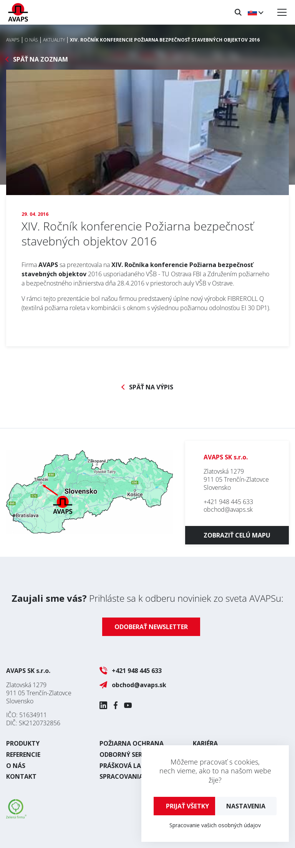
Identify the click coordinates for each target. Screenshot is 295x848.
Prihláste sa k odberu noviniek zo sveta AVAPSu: (147, 598)
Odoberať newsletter (151, 627)
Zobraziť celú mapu (237, 535)
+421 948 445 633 (228, 501)
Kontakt (21, 776)
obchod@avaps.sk (228, 509)
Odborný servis (125, 754)
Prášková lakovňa (131, 765)
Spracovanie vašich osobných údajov (215, 825)
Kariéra (205, 743)
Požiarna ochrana (131, 743)
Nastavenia (245, 806)
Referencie (23, 754)
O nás (15, 765)
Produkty (23, 743)
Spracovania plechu (134, 776)
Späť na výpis (151, 387)
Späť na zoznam (40, 59)
